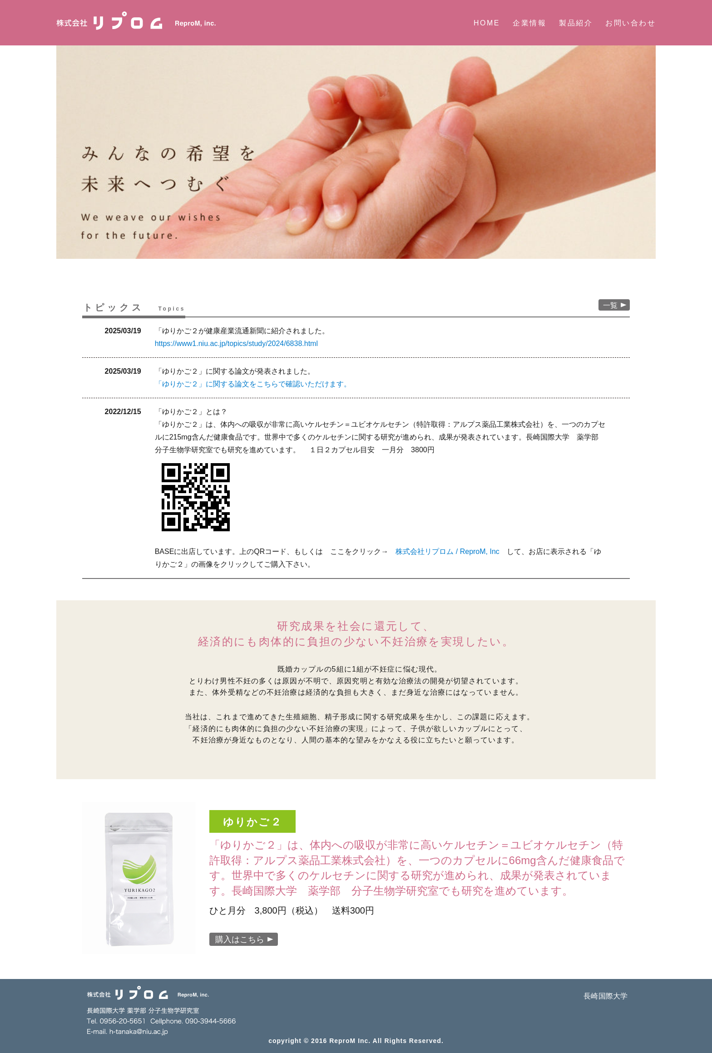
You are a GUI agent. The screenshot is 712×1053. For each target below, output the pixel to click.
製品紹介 (576, 23)
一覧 (615, 305)
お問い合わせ (630, 23)
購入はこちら (244, 939)
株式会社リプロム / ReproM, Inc (447, 551)
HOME (487, 23)
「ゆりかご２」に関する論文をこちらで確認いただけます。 (253, 384)
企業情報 (529, 23)
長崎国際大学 (605, 996)
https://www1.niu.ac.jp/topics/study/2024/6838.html (236, 343)
